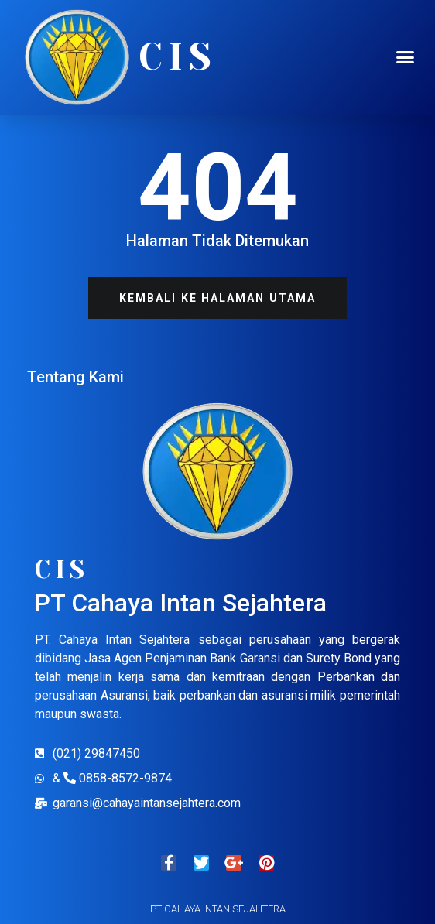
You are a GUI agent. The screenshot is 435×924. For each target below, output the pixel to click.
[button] (405, 57)
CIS (178, 57)
